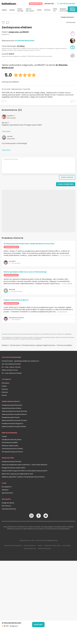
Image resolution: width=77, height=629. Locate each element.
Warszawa (5, 383)
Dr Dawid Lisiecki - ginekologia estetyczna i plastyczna (20, 361)
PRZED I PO (55, 10)
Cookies (39, 545)
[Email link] (45, 515)
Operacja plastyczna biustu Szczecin (14, 420)
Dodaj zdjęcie (67, 177)
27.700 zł (21, 46)
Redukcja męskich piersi (10, 446)
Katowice (5, 392)
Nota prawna (66, 545)
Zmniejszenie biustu (11, 275)
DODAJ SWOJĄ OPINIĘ (72, 9)
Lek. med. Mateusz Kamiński (11, 364)
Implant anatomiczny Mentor (16, 300)
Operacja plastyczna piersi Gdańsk (14, 426)
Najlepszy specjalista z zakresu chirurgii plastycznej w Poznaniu (23, 477)
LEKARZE (12, 10)
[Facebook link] (38, 516)
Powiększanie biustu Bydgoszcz (12, 423)
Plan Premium (6, 506)
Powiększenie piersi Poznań (11, 417)
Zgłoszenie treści (7, 493)
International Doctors (9, 509)
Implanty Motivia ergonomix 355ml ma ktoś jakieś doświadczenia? (24, 471)
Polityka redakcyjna (30, 548)
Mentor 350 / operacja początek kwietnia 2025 (17, 474)
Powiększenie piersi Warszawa (12, 405)
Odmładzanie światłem (10, 442)
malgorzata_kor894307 (18, 32)
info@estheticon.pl (51, 540)
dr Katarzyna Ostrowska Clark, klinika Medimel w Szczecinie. (29, 244)
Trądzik (4, 436)
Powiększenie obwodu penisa (12, 439)
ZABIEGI (4, 10)
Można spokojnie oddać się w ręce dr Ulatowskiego (25, 272)
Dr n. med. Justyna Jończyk (11, 367)
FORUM (39, 10)
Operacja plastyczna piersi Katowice (14, 414)
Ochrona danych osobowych (13, 545)
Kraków (4, 386)
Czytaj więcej (65, 255)
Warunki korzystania (44, 548)
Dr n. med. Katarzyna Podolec (12, 373)
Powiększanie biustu (11, 247)
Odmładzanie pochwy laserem (12, 449)
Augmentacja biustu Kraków (11, 408)
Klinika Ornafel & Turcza (10, 370)
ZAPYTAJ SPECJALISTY (30, 10)
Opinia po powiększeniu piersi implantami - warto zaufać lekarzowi (24, 465)
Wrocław (5, 389)
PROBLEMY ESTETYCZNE (64, 10)
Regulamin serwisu (30, 545)
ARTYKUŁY (47, 10)
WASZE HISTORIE (20, 10)
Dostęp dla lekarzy (8, 503)
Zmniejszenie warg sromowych (12, 452)
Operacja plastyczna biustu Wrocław (14, 411)
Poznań (4, 395)
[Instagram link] (31, 516)
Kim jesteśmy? (7, 487)
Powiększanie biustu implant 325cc (14, 468)
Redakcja (5, 490)
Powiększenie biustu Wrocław (11, 461)
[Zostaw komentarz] (38, 165)
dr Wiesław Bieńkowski (24, 40)
